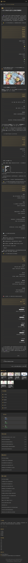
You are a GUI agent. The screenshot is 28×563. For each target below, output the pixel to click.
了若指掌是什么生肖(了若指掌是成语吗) (7, 460)
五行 (1, 544)
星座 (4, 4)
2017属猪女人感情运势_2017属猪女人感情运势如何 (9, 493)
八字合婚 (2, 532)
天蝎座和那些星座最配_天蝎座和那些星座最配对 (8, 446)
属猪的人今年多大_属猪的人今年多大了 (7, 500)
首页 (2, 4)
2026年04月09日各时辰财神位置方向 (7, 448)
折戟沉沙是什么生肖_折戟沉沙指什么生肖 (7, 465)
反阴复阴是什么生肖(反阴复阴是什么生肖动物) (8, 467)
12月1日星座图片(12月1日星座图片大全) (10, 378)
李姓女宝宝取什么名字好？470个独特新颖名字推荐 (9, 495)
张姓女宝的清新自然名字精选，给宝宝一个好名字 (8, 437)
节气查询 (2, 535)
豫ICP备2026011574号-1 (19, 559)
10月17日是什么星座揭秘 (5, 458)
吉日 (1, 545)
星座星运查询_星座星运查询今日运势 (3, 386)
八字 (1, 541)
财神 (1, 546)
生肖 (1, 548)
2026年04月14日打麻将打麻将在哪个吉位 (7, 444)
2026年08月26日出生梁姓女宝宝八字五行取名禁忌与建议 (10, 507)
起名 (1, 542)
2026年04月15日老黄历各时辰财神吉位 (7, 441)
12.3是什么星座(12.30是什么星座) (17, 378)
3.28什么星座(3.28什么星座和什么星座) (10, 386)
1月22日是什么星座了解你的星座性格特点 (24, 378)
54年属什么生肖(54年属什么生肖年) (7, 469)
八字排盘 (2, 531)
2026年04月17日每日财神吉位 (6, 439)
